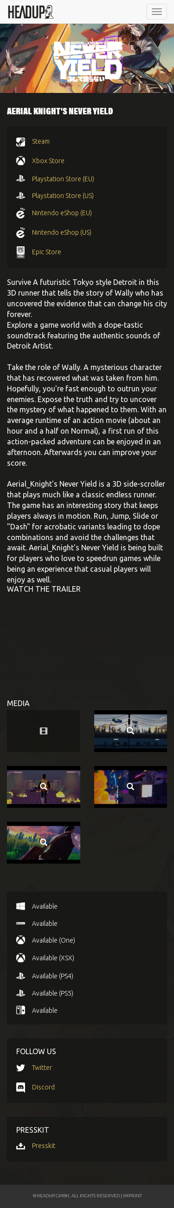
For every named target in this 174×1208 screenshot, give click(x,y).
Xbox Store (48, 161)
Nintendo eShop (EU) (62, 213)
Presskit (43, 1145)
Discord (43, 1087)
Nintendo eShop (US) (61, 232)
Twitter (42, 1067)
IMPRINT (132, 1195)
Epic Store (46, 252)
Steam (41, 141)
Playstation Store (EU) (63, 179)
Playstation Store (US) (63, 195)
